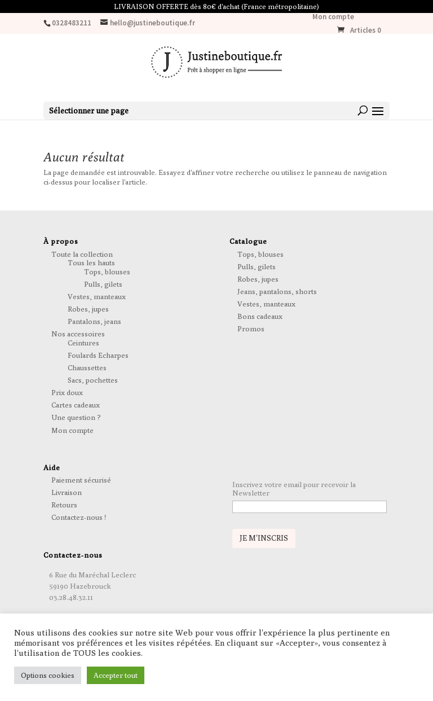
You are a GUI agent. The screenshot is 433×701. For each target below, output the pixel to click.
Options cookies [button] (47, 675)
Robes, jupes (88, 308)
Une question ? (76, 417)
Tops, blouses (107, 271)
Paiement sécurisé (81, 479)
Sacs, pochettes (93, 379)
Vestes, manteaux (97, 296)
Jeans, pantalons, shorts (277, 291)
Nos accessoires (78, 333)
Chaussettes (87, 367)
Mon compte (333, 17)
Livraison (66, 492)
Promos (250, 328)
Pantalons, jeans (94, 321)
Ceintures (83, 342)
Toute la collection (82, 254)
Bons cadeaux (259, 316)
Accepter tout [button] (116, 675)
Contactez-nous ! (78, 517)
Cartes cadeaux (75, 404)
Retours (64, 504)
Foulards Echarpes (98, 355)
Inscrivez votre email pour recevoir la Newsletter (294, 489)
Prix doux (67, 392)
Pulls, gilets (103, 283)
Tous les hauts (91, 262)
